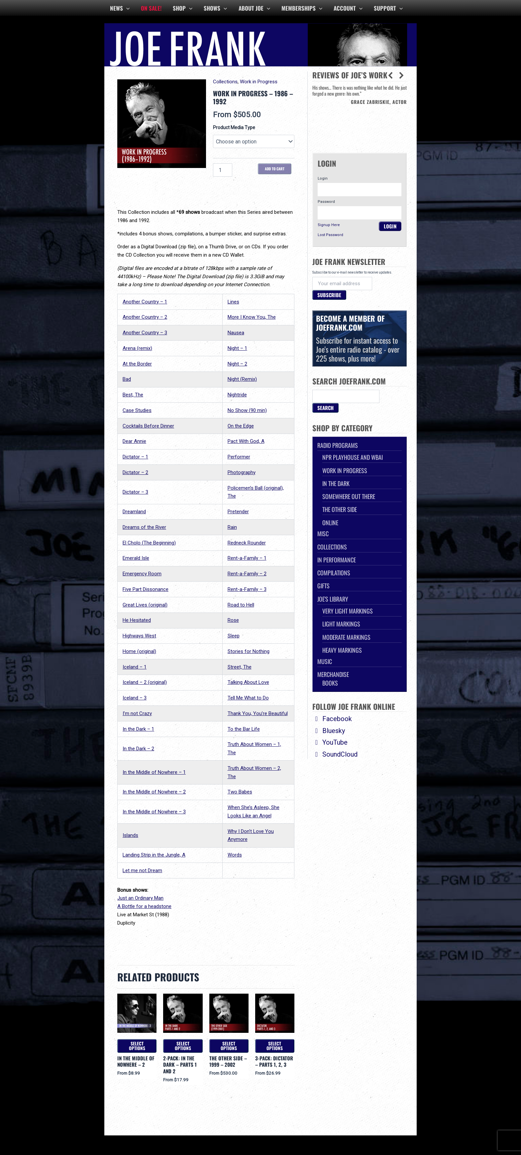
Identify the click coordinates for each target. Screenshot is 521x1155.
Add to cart (274, 168)
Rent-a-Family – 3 (247, 589)
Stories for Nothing (248, 651)
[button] (401, 75)
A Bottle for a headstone (144, 906)
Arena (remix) (137, 348)
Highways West (139, 636)
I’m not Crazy (137, 713)
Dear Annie (134, 441)
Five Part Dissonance (145, 589)
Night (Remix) (242, 379)
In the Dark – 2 (138, 749)
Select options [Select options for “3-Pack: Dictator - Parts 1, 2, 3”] (274, 1045)
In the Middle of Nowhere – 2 (154, 792)
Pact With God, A (246, 441)
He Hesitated (137, 620)
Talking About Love (248, 682)
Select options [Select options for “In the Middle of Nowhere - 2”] (137, 1045)
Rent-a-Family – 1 (247, 558)
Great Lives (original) (145, 605)
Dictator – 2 (135, 472)
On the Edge (241, 426)
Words (235, 855)
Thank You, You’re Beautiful (258, 713)
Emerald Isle (136, 558)
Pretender (238, 512)
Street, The (240, 667)
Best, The (133, 395)
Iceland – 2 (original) (145, 682)
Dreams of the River (144, 527)
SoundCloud (335, 754)
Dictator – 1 (135, 457)
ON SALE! (151, 8)
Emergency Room (142, 574)
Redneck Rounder (247, 543)
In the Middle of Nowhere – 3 (154, 812)
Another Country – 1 (145, 302)
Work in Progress (258, 82)
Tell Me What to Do (248, 698)
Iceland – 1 (135, 667)
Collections (225, 82)
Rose (233, 620)
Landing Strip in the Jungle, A (154, 855)
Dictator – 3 (135, 492)
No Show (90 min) (247, 410)
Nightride (237, 395)
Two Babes (240, 792)
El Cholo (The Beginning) (149, 543)
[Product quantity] (222, 170)
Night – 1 (237, 348)
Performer (239, 457)
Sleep (234, 636)
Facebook (332, 719)
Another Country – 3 (145, 333)
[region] (359, 114)
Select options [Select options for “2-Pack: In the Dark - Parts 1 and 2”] (183, 1045)
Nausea (236, 333)
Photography (242, 472)
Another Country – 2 (145, 317)
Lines (233, 302)
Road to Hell (241, 605)
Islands (130, 835)
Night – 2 (237, 364)
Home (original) (139, 651)
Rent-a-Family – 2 (247, 574)
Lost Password (330, 235)
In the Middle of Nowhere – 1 (154, 772)
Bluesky (328, 731)
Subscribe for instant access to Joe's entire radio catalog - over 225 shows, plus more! (359, 338)
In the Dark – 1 (138, 729)
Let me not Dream (142, 870)
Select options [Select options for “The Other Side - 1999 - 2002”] (229, 1045)
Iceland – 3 (135, 698)
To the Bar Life (244, 729)
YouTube (330, 742)
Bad (127, 379)
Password (326, 202)
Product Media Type (234, 127)
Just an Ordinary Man (140, 898)
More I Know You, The (252, 317)
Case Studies (137, 410)
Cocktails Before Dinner (148, 426)
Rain (232, 527)
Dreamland (134, 512)
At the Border (137, 364)
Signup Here (329, 225)
